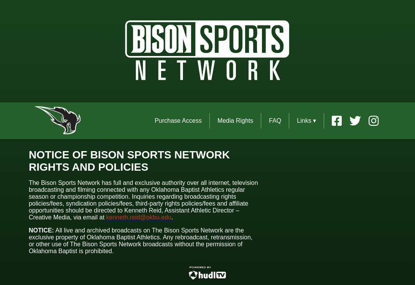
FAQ (275, 120)
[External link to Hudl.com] (207, 278)
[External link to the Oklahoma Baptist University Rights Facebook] (340, 121)
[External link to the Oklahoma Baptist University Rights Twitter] (359, 121)
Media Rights (235, 120)
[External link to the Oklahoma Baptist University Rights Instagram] (374, 121)
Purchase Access (178, 120)
